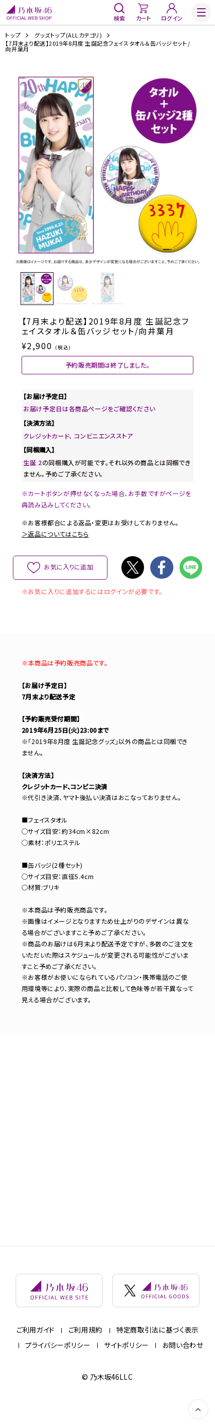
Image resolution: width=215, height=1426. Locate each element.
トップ (13, 35)
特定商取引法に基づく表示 (157, 1348)
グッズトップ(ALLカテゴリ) (68, 35)
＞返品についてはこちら (55, 544)
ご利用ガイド (35, 1348)
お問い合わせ (183, 1363)
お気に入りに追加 (68, 577)
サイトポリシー (126, 1363)
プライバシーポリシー (58, 1363)
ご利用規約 (85, 1348)
